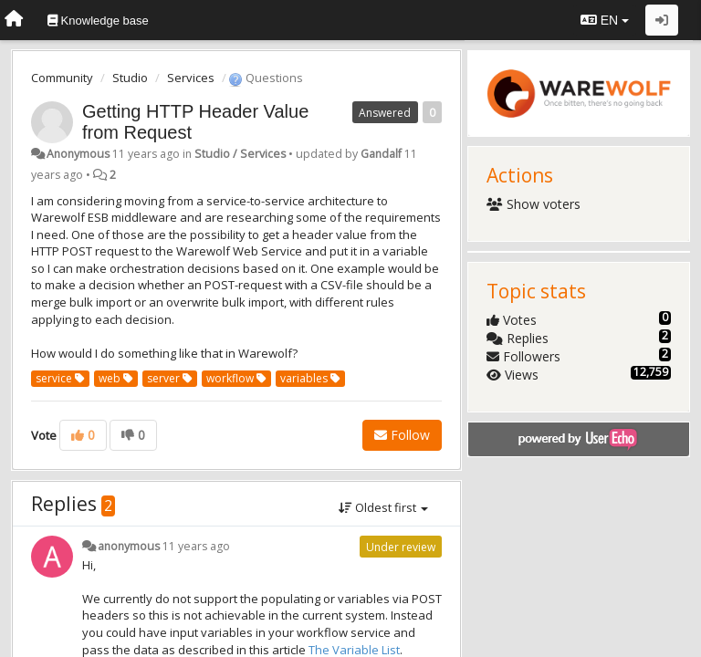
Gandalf (381, 154)
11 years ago (196, 546)
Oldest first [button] (383, 507)
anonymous (129, 546)
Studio (130, 77)
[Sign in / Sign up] (661, 20)
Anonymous (78, 154)
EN (605, 20)
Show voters (534, 204)
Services (190, 77)
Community (62, 77)
